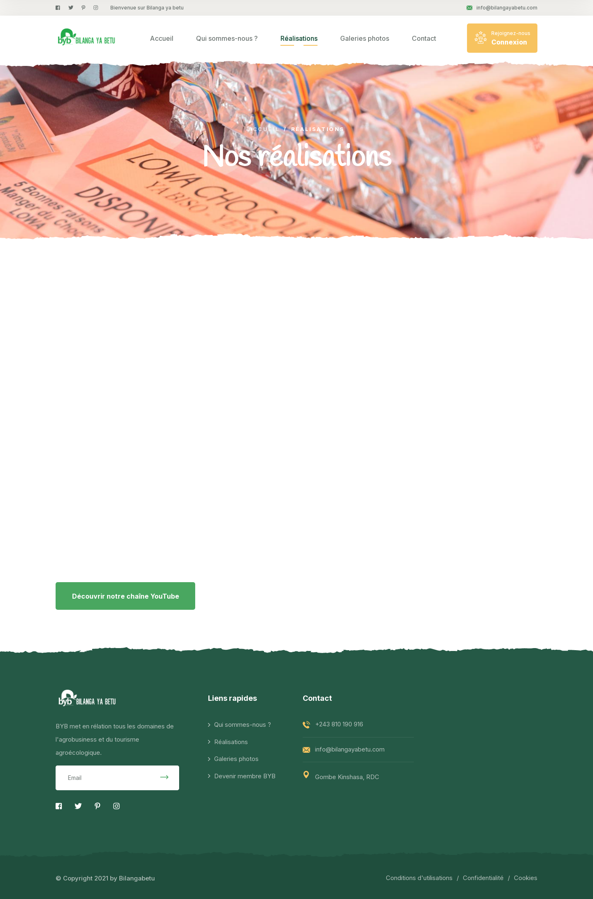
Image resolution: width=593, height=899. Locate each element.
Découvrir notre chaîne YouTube (125, 596)
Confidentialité (483, 878)
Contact (424, 38)
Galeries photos (364, 38)
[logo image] (87, 37)
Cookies (525, 878)
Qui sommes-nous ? (227, 38)
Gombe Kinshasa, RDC (347, 777)
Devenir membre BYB (244, 777)
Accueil (161, 38)
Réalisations (299, 38)
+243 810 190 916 (339, 724)
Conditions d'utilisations (419, 878)
